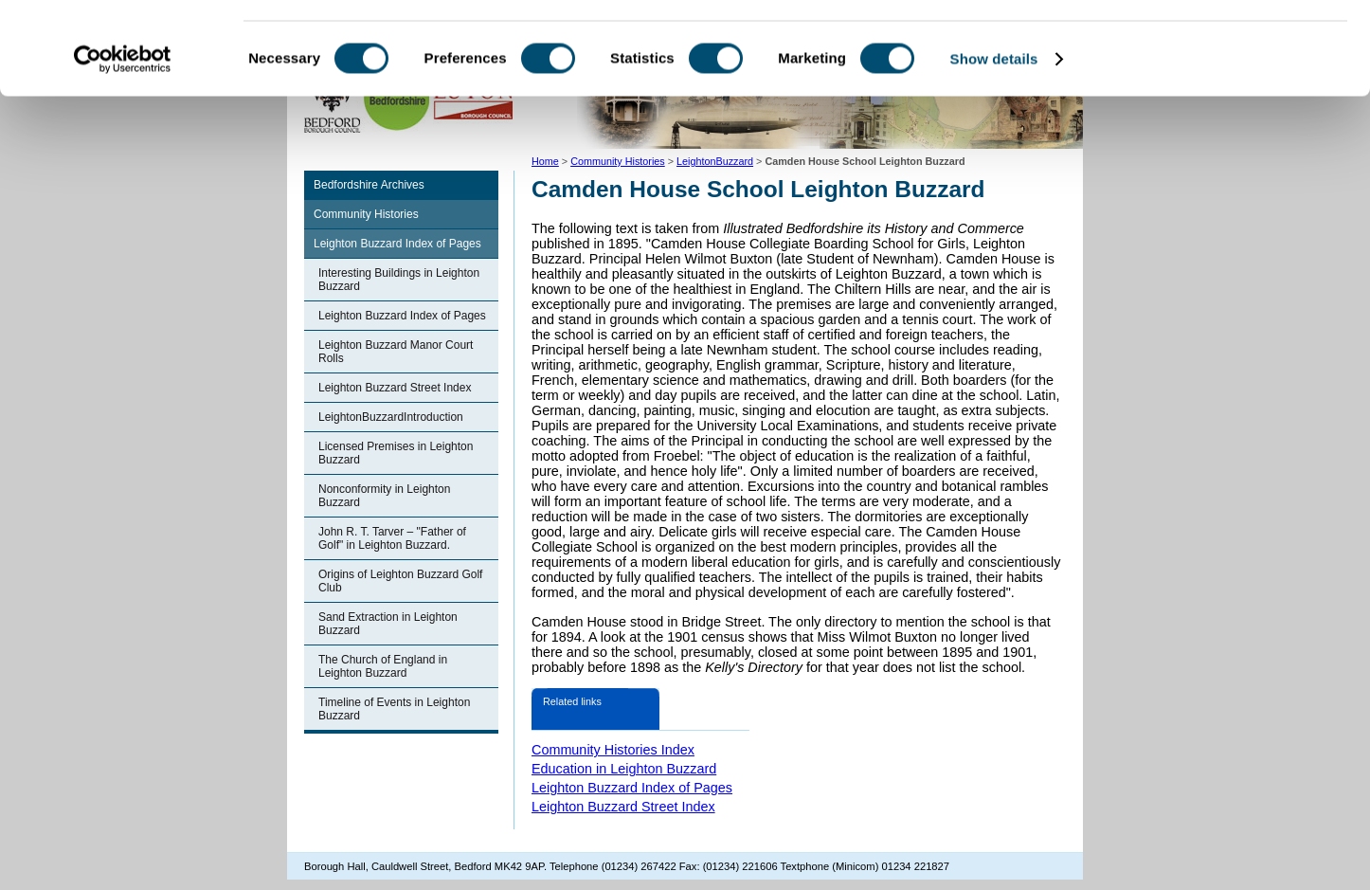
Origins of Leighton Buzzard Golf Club (400, 581)
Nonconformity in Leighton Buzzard (384, 495)
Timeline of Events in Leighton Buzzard (394, 709)
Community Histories (366, 214)
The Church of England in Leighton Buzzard (382, 666)
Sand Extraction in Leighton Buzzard (388, 623)
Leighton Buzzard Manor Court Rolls (395, 351)
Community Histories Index (613, 749)
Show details (994, 145)
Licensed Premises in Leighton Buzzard (395, 453)
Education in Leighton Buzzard (624, 768)
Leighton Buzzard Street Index (394, 387)
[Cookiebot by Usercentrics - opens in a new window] (123, 146)
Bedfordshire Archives (369, 184)
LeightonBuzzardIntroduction (390, 417)
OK (1212, 47)
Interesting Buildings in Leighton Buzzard (398, 279)
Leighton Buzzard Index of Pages (397, 243)
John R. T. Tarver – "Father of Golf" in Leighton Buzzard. (392, 538)
